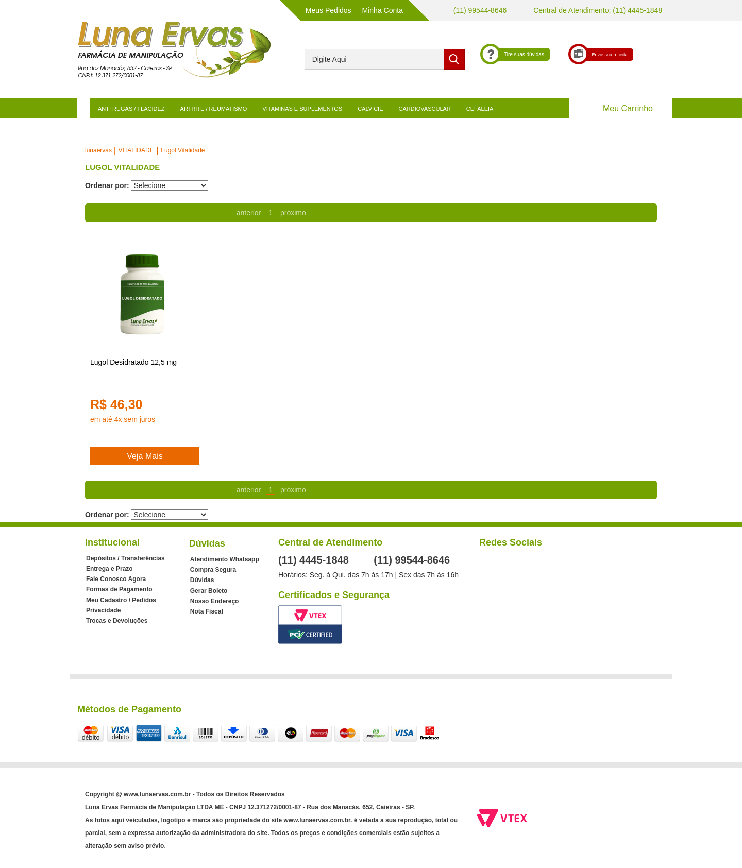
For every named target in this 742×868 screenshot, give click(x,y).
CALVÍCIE (370, 109)
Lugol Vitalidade (183, 150)
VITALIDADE (136, 150)
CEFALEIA (480, 109)
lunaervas (98, 150)
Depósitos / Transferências (125, 558)
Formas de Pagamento (119, 589)
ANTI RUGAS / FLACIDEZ (131, 109)
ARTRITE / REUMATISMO (213, 109)
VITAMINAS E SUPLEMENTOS (302, 109)
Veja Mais (144, 456)
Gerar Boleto (209, 590)
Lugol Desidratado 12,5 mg (133, 362)
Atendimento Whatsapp (224, 559)
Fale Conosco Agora (116, 579)
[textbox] (385, 59)
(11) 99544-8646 (479, 10)
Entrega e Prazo (109, 568)
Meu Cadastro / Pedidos (121, 600)
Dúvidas (202, 580)
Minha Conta (382, 10)
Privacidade (103, 610)
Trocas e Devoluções (116, 620)
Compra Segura (213, 569)
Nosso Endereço (214, 601)
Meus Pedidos (328, 10)
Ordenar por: (107, 185)
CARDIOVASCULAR (425, 109)
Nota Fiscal (206, 611)
